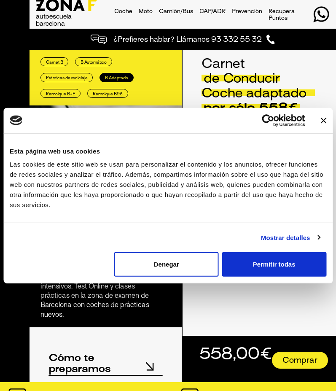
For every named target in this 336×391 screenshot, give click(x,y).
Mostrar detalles (285, 237)
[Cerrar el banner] (323, 120)
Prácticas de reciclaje (67, 78)
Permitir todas (274, 264)
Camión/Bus (176, 11)
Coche (123, 11)
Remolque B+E (60, 94)
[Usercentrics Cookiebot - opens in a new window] (268, 120)
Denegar (166, 264)
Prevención (247, 11)
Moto (146, 11)
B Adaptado (116, 78)
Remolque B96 (108, 94)
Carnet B (54, 63)
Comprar (299, 360)
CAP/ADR (212, 11)
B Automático (94, 63)
